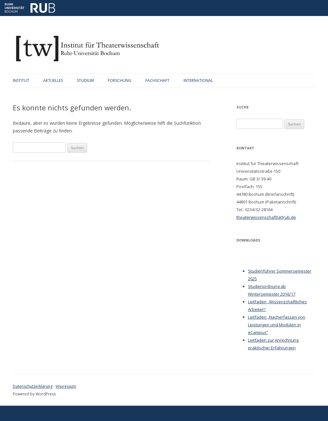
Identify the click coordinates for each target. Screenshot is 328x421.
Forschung (119, 80)
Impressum (66, 386)
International (198, 80)
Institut (21, 80)
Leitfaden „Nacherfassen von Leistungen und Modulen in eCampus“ (276, 324)
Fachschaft (157, 80)
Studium (85, 80)
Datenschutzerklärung (33, 386)
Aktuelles (53, 80)
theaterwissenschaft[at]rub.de (266, 217)
